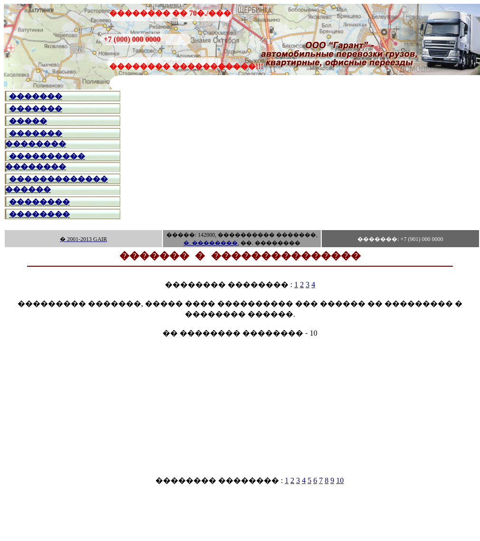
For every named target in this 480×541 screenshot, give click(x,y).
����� (28, 121)
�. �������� (210, 243)
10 (340, 480)
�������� (39, 202)
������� (35, 96)
